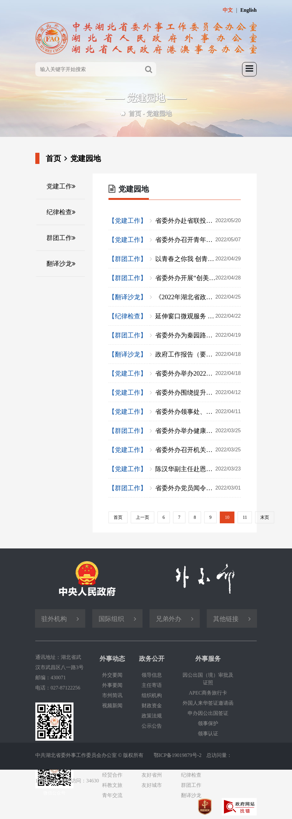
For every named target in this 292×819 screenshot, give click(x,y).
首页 (135, 113)
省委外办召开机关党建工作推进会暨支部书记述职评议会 (198, 449)
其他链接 (226, 618)
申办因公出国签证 (208, 713)
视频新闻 (112, 705)
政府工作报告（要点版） (198, 354)
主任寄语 (152, 685)
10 (227, 517)
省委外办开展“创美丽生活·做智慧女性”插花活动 (198, 277)
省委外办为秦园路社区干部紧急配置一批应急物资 (198, 335)
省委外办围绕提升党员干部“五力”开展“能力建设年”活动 (198, 392)
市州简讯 (112, 695)
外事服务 (208, 658)
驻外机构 (54, 618)
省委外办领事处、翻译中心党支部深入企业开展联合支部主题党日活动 (198, 411)
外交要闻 (112, 675)
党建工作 (59, 186)
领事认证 (208, 733)
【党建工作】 (127, 220)
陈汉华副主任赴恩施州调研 (198, 468)
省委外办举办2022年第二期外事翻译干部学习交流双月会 (198, 373)
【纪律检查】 (127, 316)
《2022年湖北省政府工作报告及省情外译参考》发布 (198, 297)
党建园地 (159, 113)
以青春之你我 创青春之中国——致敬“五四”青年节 (198, 258)
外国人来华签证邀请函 (208, 703)
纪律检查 (59, 211)
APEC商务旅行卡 (208, 692)
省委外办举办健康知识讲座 (198, 430)
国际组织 (111, 618)
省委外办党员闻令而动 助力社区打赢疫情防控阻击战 (198, 488)
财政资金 (152, 705)
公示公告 (152, 726)
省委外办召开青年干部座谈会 (198, 239)
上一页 (142, 517)
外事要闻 (112, 685)
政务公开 (151, 658)
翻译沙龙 (59, 263)
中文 (228, 10)
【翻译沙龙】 (127, 296)
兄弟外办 (168, 618)
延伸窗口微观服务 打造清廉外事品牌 (198, 316)
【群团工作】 (127, 258)
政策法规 (152, 715)
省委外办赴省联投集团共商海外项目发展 (198, 220)
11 (245, 517)
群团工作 (59, 237)
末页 (264, 517)
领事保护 (208, 723)
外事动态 (112, 658)
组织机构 (152, 695)
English (248, 10)
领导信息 (152, 675)
